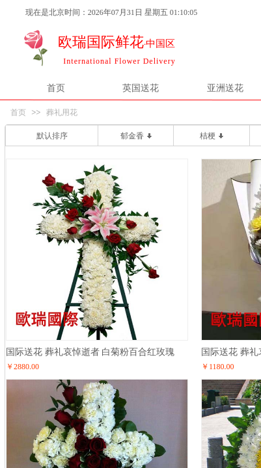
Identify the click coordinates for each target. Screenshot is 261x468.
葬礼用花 (61, 112)
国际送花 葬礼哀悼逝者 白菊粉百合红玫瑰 (90, 351)
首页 (56, 88)
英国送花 (140, 88)
